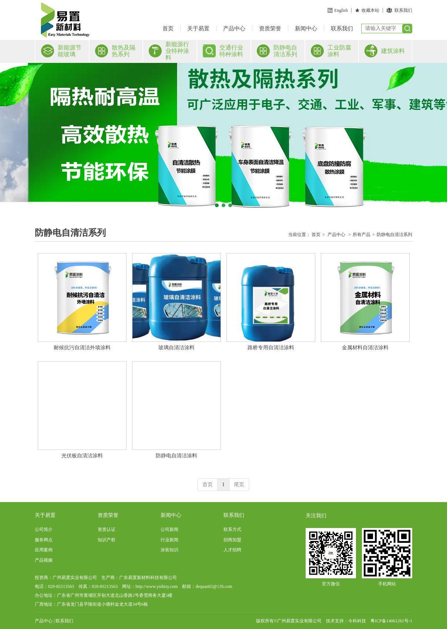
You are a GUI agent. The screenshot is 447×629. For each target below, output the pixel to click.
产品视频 (44, 560)
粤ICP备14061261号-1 (391, 620)
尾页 (239, 484)
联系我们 (403, 10)
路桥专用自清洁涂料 (271, 347)
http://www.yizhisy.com (156, 586)
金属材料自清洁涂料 (365, 347)
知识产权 (106, 539)
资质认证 (106, 529)
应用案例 (44, 549)
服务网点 (44, 539)
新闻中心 (306, 28)
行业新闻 (169, 539)
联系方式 (232, 529)
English (341, 10)
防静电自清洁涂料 (176, 455)
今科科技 (357, 620)
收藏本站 (370, 10)
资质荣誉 (270, 28)
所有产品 (361, 234)
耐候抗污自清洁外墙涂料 (82, 347)
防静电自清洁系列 (394, 234)
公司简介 (44, 529)
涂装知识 (169, 549)
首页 (168, 28)
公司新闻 (169, 529)
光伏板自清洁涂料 (82, 455)
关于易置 (198, 28)
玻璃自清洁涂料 (176, 347)
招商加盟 (232, 539)
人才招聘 (232, 549)
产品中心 (234, 28)
